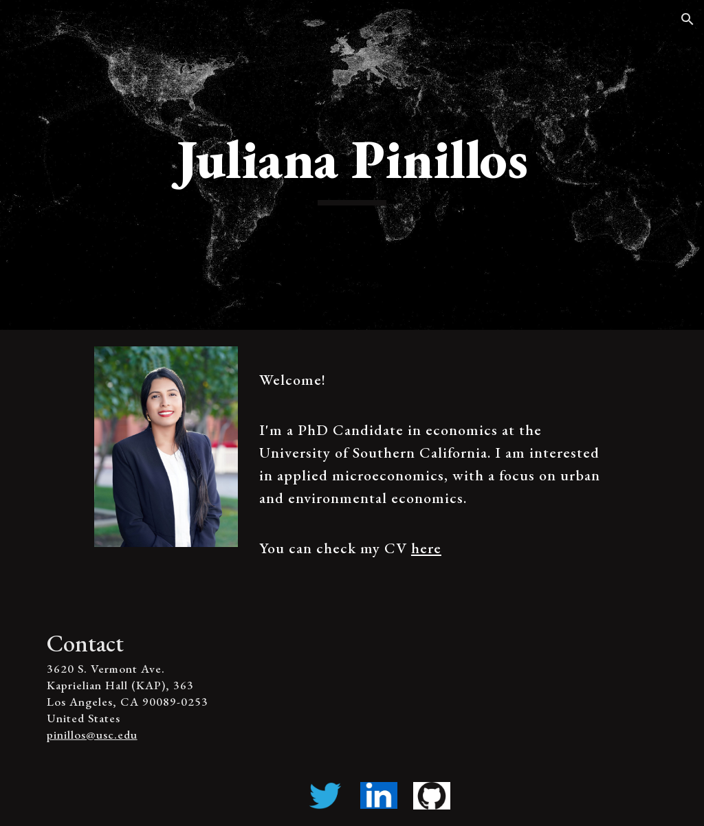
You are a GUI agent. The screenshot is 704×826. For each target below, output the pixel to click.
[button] (687, 19)
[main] (351, 165)
